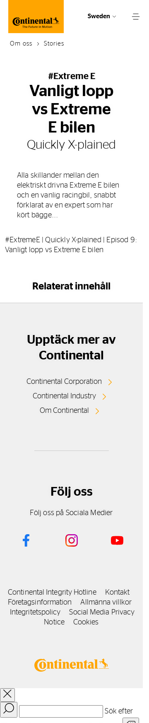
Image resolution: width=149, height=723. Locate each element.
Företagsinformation (40, 602)
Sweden (99, 16)
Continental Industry (64, 396)
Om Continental (64, 411)
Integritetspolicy (35, 612)
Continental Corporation (64, 382)
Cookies (86, 622)
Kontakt (117, 592)
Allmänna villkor (105, 602)
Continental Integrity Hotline (52, 592)
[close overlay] (7, 695)
